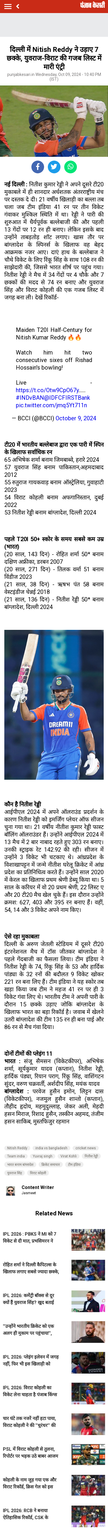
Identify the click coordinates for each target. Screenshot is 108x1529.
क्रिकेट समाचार (50, 1165)
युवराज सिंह (14, 1173)
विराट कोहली (38, 1173)
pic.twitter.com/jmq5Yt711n (51, 405)
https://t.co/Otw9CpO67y (47, 390)
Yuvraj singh (42, 1156)
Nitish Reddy (17, 1148)
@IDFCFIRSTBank (67, 397)
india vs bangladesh (51, 1148)
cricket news (85, 1148)
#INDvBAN (30, 397)
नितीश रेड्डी (91, 1156)
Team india (16, 1156)
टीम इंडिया (74, 1165)
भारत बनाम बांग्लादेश (20, 1165)
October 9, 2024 (76, 418)
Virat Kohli (68, 1156)
